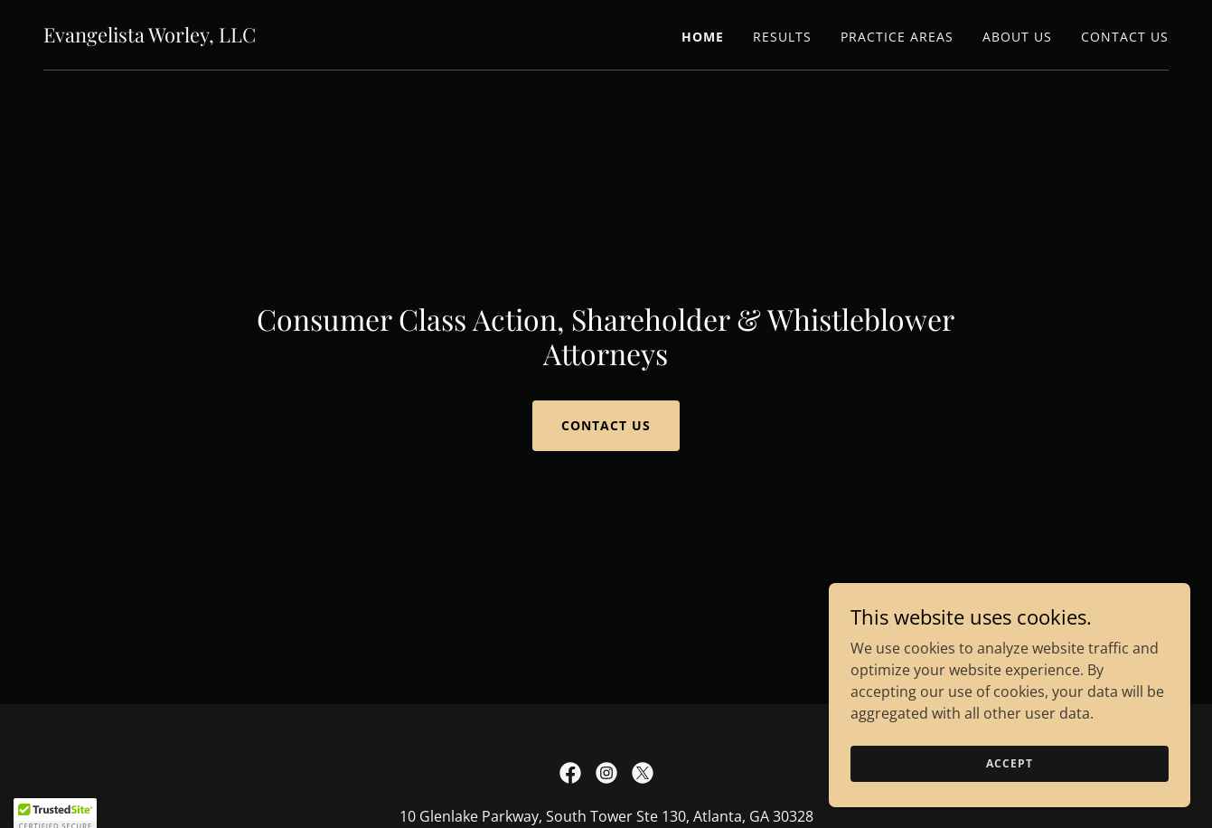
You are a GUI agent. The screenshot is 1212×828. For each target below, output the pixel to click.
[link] (149, 37)
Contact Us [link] (1125, 36)
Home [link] (702, 36)
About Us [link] (1017, 36)
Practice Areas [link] (897, 36)
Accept (1009, 763)
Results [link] (782, 36)
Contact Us (606, 425)
